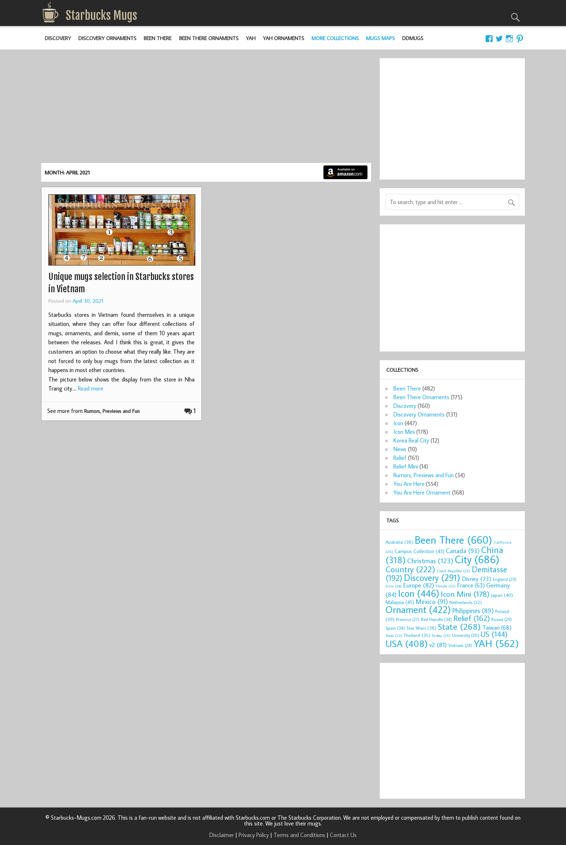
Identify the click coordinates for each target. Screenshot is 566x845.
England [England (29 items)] (505, 579)
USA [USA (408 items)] (407, 643)
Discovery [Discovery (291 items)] (432, 577)
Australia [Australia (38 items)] (399, 542)
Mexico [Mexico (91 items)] (432, 601)
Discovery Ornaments (107, 38)
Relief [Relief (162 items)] (471, 618)
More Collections (335, 38)
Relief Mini (405, 466)
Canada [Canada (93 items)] (463, 550)
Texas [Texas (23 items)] (394, 635)
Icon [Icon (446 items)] (418, 593)
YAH (251, 38)
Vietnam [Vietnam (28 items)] (460, 645)
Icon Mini (404, 431)
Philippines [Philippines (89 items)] (473, 611)
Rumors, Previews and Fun (112, 411)
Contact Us (343, 834)
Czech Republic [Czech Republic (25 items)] (453, 570)
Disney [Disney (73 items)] (476, 579)
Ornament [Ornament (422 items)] (418, 609)
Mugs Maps (380, 38)
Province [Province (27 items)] (407, 619)
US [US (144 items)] (494, 634)
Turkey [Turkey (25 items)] (441, 635)
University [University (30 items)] (465, 635)
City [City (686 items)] (477, 559)
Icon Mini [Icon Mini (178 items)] (465, 594)
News (399, 449)
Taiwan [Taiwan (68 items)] (496, 627)
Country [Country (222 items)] (410, 569)
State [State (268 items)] (459, 626)
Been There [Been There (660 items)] (453, 540)
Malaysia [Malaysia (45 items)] (400, 602)
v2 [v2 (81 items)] (438, 645)
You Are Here (409, 483)
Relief (399, 457)
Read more (90, 388)
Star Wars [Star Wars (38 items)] (421, 628)
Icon (398, 423)
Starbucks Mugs (101, 15)
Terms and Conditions (299, 834)
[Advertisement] (206, 108)
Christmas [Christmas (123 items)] (430, 560)
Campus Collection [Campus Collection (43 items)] (419, 551)
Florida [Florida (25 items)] (446, 586)
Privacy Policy (254, 834)
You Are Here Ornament (421, 492)
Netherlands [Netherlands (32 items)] (465, 602)
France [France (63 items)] (471, 585)
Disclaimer (221, 834)
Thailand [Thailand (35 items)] (417, 635)
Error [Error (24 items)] (394, 586)
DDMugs (412, 38)
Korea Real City (411, 440)
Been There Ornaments (209, 38)
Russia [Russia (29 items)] (501, 619)
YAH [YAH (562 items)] (496, 643)
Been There (157, 38)
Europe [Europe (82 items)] (418, 585)
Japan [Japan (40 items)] (502, 595)
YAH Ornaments (283, 38)
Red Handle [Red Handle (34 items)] (436, 619)
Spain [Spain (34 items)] (395, 628)
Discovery (58, 38)
